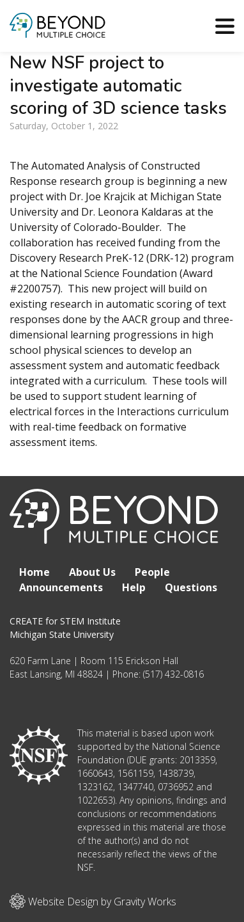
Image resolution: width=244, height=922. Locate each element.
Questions (191, 587)
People (152, 572)
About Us (92, 572)
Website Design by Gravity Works (93, 901)
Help (134, 587)
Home (34, 572)
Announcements (61, 587)
